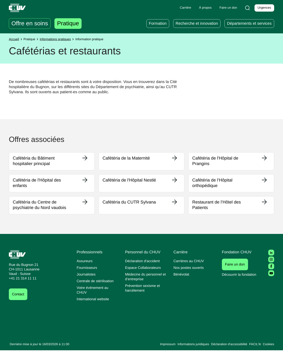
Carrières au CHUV (190, 265)
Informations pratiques (58, 39)
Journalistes (86, 279)
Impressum (160, 349)
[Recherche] (246, 8)
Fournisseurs (87, 272)
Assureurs (85, 265)
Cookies (268, 349)
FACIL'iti (254, 349)
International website (94, 303)
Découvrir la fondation (240, 279)
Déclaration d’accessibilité (226, 349)
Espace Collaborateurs (144, 272)
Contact (18, 299)
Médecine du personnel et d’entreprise (144, 281)
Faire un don (237, 269)
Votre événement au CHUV (93, 294)
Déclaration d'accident (143, 265)
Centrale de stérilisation (97, 285)
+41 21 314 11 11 (21, 283)
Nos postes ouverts (190, 272)
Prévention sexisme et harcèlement (143, 292)
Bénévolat (182, 279)
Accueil (14, 39)
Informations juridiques (187, 349)
